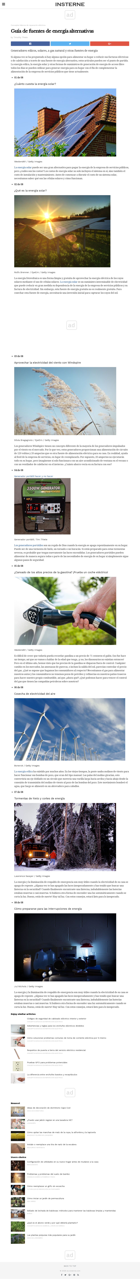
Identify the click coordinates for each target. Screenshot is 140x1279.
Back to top (70, 1266)
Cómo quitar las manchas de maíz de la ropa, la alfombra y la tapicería (61, 1132)
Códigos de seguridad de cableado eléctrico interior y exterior (56, 1018)
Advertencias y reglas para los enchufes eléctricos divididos (55, 1026)
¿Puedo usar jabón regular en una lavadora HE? (50, 1120)
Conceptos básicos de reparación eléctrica (28, 25)
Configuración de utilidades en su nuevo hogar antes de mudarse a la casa (62, 1162)
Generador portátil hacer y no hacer (33, 476)
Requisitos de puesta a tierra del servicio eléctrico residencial (56, 1050)
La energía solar (23, 167)
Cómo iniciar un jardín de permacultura (45, 1198)
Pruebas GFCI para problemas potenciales (47, 1062)
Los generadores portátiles (28, 545)
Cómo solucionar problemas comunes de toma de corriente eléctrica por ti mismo (66, 1038)
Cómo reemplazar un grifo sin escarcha (46, 1186)
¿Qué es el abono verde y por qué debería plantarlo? (52, 1223)
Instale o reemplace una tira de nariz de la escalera (51, 1144)
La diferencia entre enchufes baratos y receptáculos (52, 1074)
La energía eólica (23, 771)
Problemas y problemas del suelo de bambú (48, 1174)
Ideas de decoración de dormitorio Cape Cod (48, 1108)
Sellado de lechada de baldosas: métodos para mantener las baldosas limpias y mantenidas (71, 1211)
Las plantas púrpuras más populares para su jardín (51, 1235)
